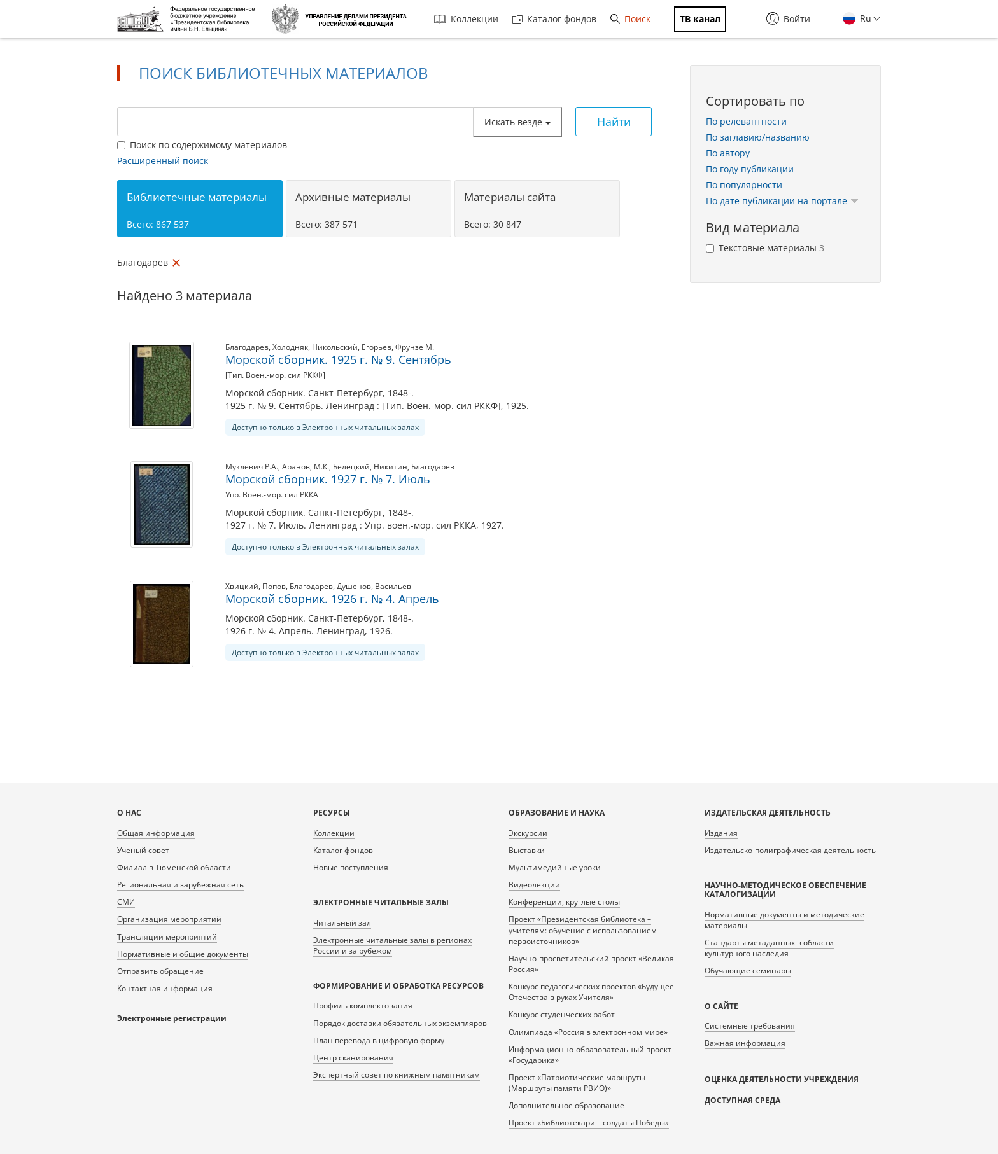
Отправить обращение (160, 971)
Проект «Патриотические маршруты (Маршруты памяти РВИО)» (577, 1083)
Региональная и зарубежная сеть (180, 884)
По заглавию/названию (758, 137)
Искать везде (517, 122)
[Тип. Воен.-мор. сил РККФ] (275, 375)
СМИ (126, 901)
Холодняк (290, 347)
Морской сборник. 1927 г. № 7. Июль (327, 479)
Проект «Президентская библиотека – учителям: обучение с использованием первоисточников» (583, 930)
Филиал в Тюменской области (174, 867)
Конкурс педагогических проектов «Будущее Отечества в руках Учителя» (591, 992)
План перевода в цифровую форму (378, 1040)
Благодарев (247, 347)
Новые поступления (350, 867)
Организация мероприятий (169, 919)
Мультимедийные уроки (555, 867)
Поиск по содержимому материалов (202, 145)
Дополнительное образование (566, 1105)
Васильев (393, 586)
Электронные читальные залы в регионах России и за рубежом (392, 945)
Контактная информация (165, 988)
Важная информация (745, 1043)
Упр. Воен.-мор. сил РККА (271, 494)
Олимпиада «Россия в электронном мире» (588, 1032)
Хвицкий (241, 586)
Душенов (354, 586)
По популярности (744, 185)
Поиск (630, 19)
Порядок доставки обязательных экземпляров (400, 1023)
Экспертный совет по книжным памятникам (396, 1074)
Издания (721, 833)
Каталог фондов (554, 19)
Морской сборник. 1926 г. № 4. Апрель (332, 598)
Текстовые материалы (765, 248)
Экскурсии (528, 833)
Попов (274, 586)
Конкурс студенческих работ (562, 1014)
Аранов (296, 466)
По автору (728, 153)
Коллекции (466, 19)
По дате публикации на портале (782, 201)
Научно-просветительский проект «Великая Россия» (591, 964)
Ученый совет (143, 850)
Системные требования (750, 1025)
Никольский (335, 347)
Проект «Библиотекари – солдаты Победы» (589, 1122)
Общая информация (156, 833)
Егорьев (376, 347)
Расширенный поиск (162, 161)
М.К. (321, 466)
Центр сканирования (353, 1057)
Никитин (390, 466)
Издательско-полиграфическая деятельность (790, 850)
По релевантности (746, 121)
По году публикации (750, 169)
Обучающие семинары (748, 970)
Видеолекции (534, 884)
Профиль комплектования (362, 1005)
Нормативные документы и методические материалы (784, 920)
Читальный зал (342, 922)
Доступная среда (742, 1100)
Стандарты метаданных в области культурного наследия (769, 948)
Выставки (527, 850)
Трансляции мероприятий (167, 936)
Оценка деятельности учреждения (782, 1079)
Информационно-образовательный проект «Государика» (590, 1055)
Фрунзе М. (414, 347)
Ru (864, 18)
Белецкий (351, 466)
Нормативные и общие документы (182, 954)
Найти (614, 121)
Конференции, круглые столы (564, 901)
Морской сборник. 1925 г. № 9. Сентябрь (338, 359)
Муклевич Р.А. (251, 466)
